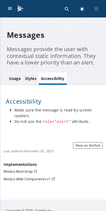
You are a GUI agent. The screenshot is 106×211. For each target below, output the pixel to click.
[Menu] (9, 8)
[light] (82, 8)
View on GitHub (87, 145)
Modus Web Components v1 (27, 178)
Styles (31, 78)
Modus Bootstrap (18, 171)
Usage (15, 78)
